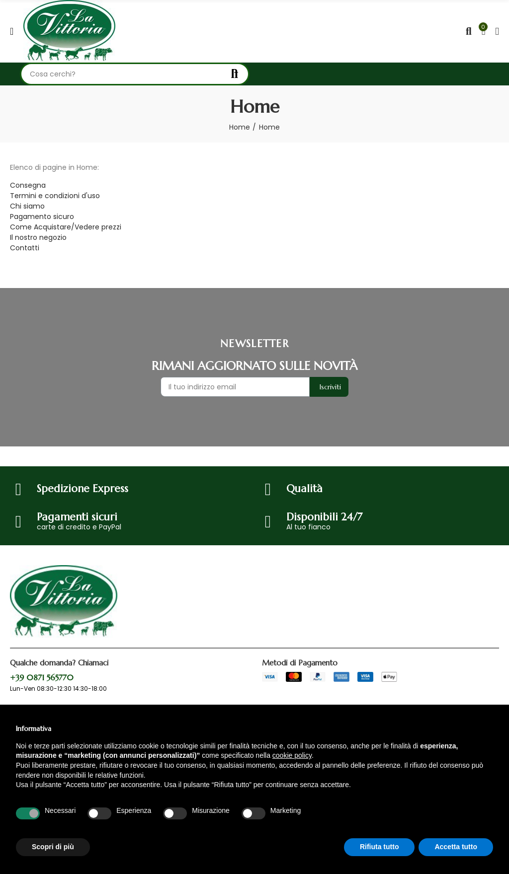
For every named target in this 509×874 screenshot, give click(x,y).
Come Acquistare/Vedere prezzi (65, 227)
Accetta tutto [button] (455, 847)
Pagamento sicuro (42, 216)
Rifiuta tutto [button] (379, 847)
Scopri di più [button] (53, 847)
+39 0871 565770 (42, 677)
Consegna (28, 185)
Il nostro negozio (38, 237)
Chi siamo (27, 206)
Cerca (234, 74)
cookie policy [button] (292, 755)
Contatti (24, 248)
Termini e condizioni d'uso (55, 196)
